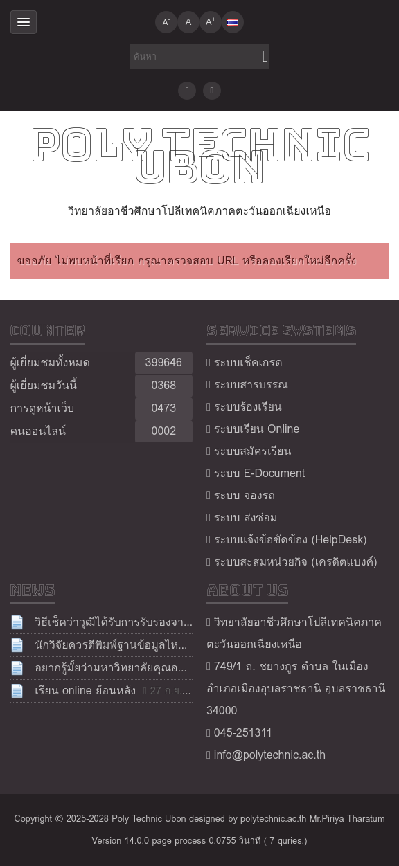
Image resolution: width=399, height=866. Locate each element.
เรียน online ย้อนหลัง (85, 690)
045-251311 (243, 732)
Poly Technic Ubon (200, 156)
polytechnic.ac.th (273, 818)
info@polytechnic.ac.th (270, 755)
